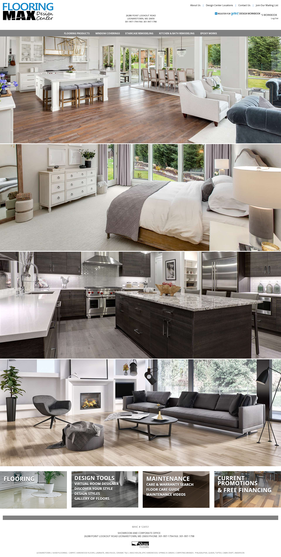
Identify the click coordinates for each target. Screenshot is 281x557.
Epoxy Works (208, 33)
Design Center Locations (219, 5)
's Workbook (269, 15)
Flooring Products (77, 33)
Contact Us (244, 5)
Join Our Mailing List (267, 5)
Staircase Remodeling (139, 33)
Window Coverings (107, 33)
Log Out (274, 18)
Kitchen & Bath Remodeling (177, 33)
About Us (195, 5)
